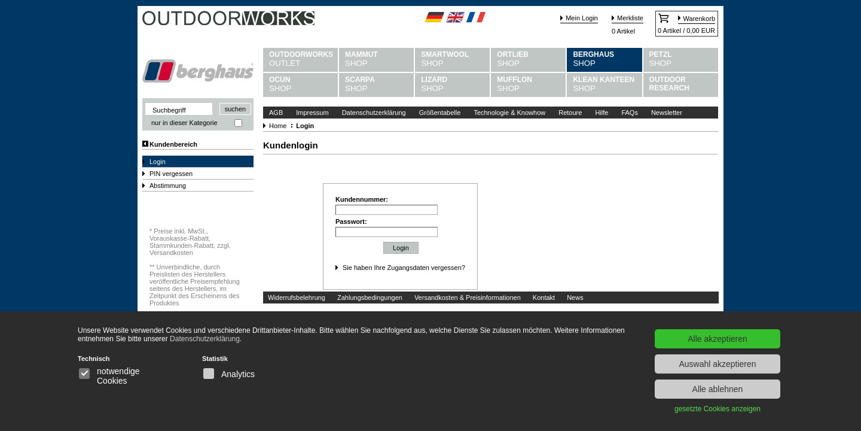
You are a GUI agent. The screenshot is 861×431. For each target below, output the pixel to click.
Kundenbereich (173, 144)
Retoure (570, 112)
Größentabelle (440, 112)
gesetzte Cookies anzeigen (717, 409)
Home (277, 125)
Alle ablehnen (717, 389)
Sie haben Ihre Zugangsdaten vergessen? (404, 267)
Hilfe (601, 112)
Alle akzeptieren (717, 339)
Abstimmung (167, 185)
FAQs (629, 112)
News (575, 297)
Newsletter (666, 112)
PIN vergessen (171, 173)
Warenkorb (699, 18)
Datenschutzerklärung (374, 112)
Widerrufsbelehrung (296, 297)
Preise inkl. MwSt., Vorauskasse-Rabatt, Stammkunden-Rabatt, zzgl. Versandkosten (190, 241)
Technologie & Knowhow (509, 112)
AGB (276, 112)
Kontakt (544, 297)
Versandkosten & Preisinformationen (467, 297)
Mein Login (582, 18)
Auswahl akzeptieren (717, 364)
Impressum (312, 112)
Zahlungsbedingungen (369, 297)
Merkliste (630, 18)
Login (157, 161)
